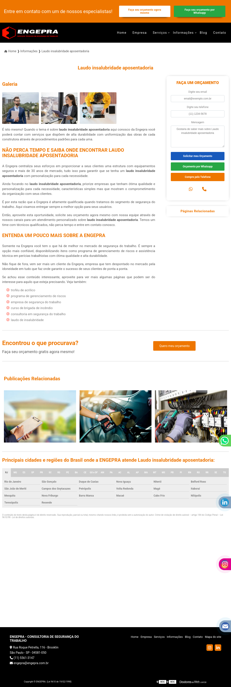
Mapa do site (213, 636)
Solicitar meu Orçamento (197, 156)
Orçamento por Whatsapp (198, 166)
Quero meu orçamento (174, 346)
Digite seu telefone (197, 107)
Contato (219, 32)
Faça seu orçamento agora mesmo (144, 11)
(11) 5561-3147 (22, 658)
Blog (203, 32)
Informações (183, 32)
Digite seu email (197, 91)
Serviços (160, 32)
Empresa (140, 32)
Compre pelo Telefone (198, 176)
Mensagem (197, 122)
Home (121, 32)
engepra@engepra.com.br (29, 663)
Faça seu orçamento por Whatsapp (200, 11)
